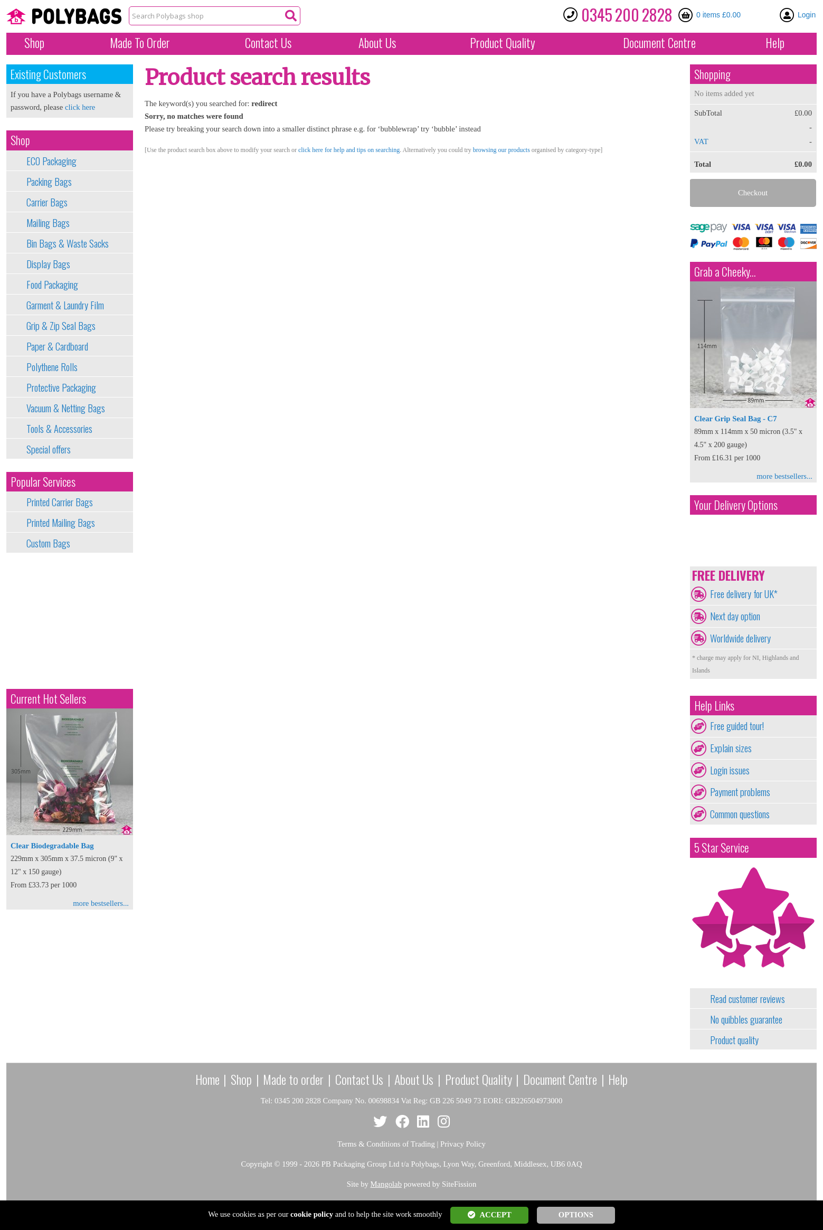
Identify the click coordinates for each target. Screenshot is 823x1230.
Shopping (712, 74)
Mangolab (386, 1184)
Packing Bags (49, 181)
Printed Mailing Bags (60, 522)
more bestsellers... (101, 903)
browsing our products (501, 150)
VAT (701, 141)
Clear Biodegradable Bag (52, 845)
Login (807, 15)
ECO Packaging (51, 161)
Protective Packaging (61, 387)
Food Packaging (52, 284)
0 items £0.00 (718, 15)
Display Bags (48, 264)
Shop (34, 43)
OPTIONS (576, 1214)
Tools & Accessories (59, 428)
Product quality (734, 1040)
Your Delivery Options (736, 505)
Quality (502, 43)
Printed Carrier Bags (59, 502)
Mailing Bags (48, 222)
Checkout (753, 192)
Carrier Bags (47, 202)
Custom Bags (48, 543)
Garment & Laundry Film (65, 305)
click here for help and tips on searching (349, 150)
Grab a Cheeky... (725, 271)
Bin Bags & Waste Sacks (67, 243)
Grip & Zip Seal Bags (61, 325)
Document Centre (560, 1079)
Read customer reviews (747, 998)
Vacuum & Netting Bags (65, 408)
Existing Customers (48, 74)
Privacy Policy (463, 1144)
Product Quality (478, 1079)
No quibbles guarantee (746, 1019)
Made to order (293, 1079)
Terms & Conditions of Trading (386, 1144)
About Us (377, 43)
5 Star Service (721, 847)
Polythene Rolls (52, 367)
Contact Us (268, 43)
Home (207, 1079)
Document (659, 43)
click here (80, 107)
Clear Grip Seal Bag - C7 (735, 418)
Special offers (48, 449)
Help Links (714, 705)
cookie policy (311, 1214)
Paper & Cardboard (57, 346)
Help (774, 43)
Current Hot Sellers (48, 698)
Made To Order (140, 43)
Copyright (256, 1164)
